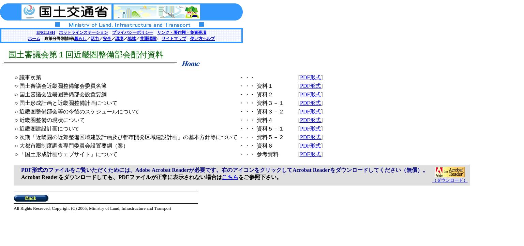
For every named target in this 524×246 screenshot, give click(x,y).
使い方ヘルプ (202, 38)
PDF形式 (310, 77)
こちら (230, 177)
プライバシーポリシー (132, 32)
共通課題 (148, 38)
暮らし (80, 38)
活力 (95, 38)
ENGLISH (45, 32)
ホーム (34, 38)
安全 (107, 38)
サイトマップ (174, 38)
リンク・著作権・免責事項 (181, 32)
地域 (132, 38)
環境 (119, 38)
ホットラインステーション (83, 32)
